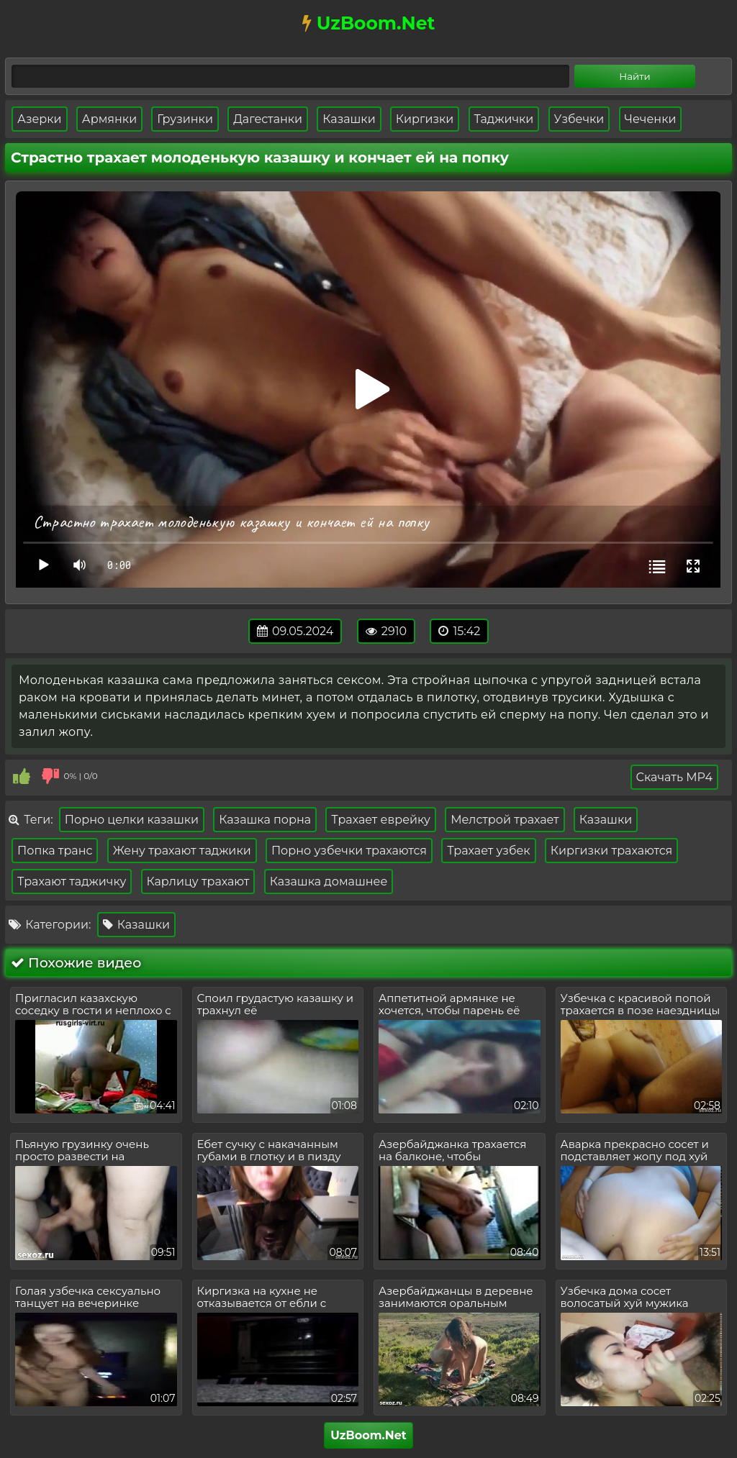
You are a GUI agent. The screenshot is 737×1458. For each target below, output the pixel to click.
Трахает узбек (488, 850)
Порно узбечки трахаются (349, 850)
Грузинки (185, 119)
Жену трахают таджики (182, 850)
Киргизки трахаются (611, 850)
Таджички (504, 119)
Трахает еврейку (380, 819)
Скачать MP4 (674, 777)
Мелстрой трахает (505, 819)
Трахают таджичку (71, 881)
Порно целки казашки (132, 819)
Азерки (39, 119)
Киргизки (425, 119)
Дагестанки (267, 119)
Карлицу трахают (198, 881)
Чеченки (651, 119)
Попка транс (54, 850)
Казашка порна (265, 819)
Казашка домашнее (329, 881)
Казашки (348, 119)
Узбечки (579, 119)
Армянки (109, 119)
